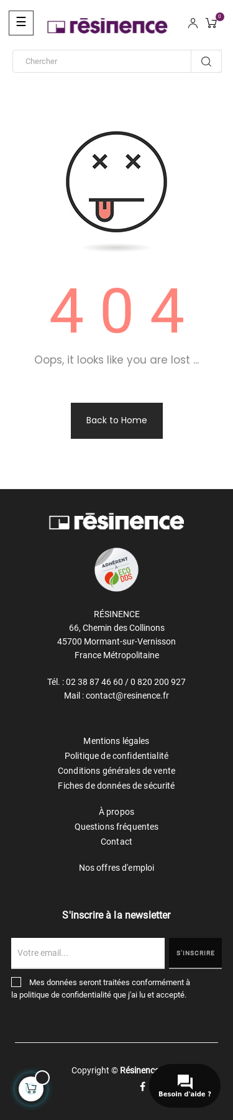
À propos (116, 812)
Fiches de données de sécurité (116, 786)
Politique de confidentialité (116, 756)
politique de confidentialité (65, 994)
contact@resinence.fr (127, 695)
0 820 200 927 (158, 682)
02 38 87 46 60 (94, 682)
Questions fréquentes (117, 827)
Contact (116, 842)
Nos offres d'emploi (117, 868)
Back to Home (116, 420)
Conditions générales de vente (116, 771)
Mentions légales (116, 741)
